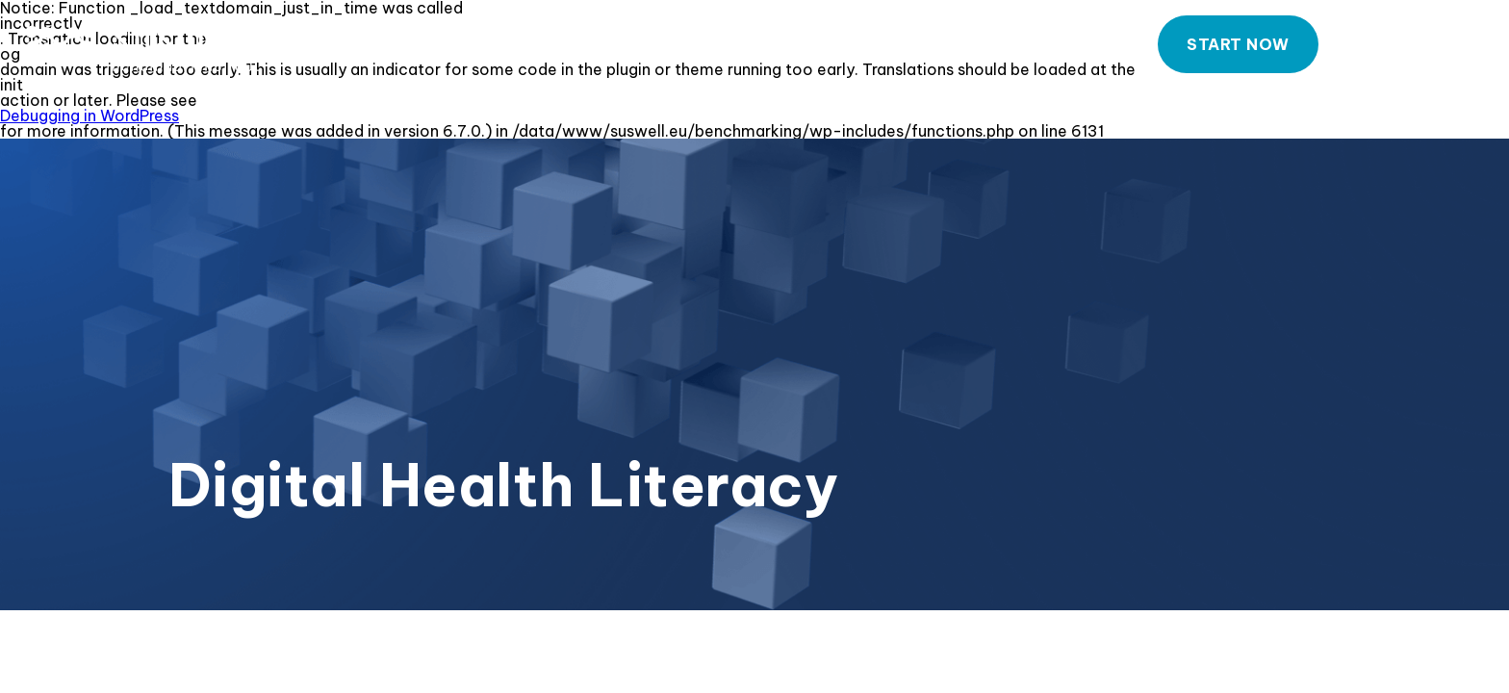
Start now (1238, 44)
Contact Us (1420, 45)
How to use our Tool (1018, 45)
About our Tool (808, 45)
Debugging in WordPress (89, 115)
